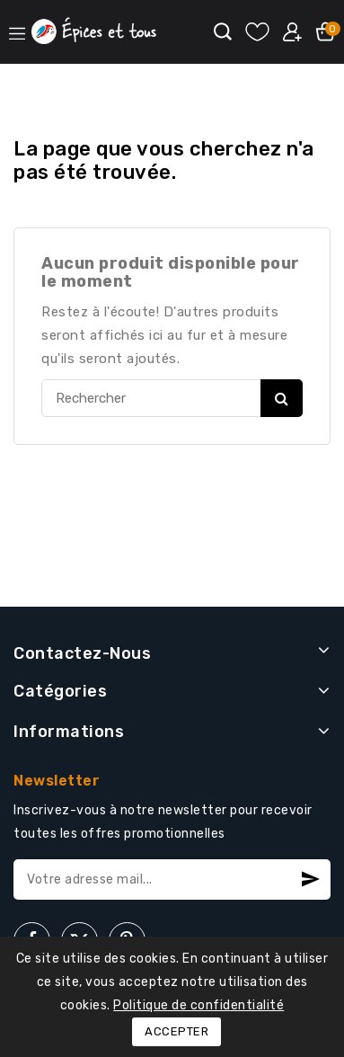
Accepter (176, 1031)
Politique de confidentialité (198, 1005)
